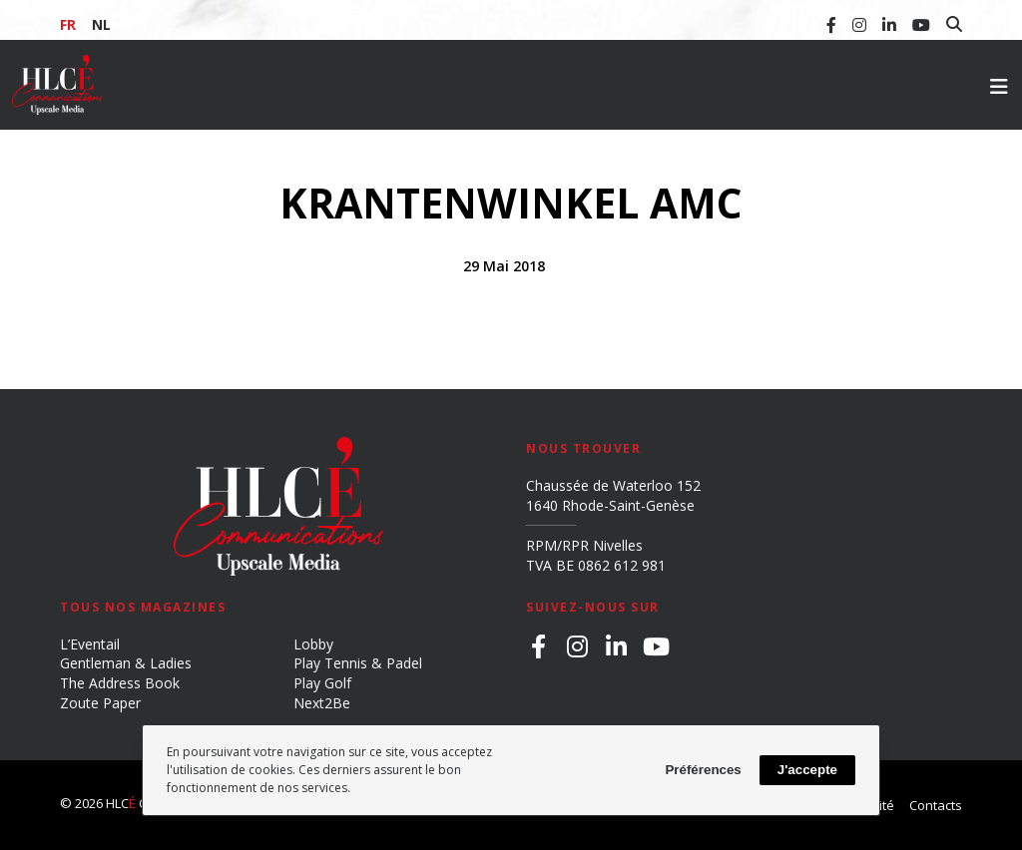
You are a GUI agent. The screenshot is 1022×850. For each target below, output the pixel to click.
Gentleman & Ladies (126, 662)
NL (101, 24)
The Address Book (120, 682)
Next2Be (321, 702)
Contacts (935, 805)
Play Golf (322, 682)
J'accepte (807, 769)
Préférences (703, 769)
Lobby (313, 644)
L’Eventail (90, 644)
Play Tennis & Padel (357, 662)
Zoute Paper (100, 702)
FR (68, 24)
